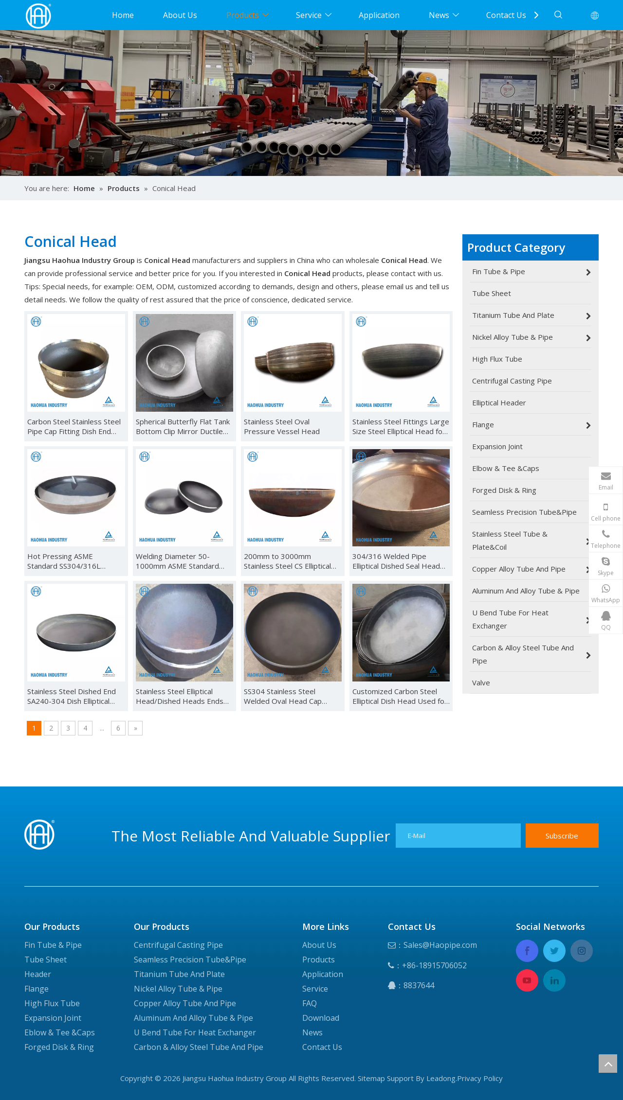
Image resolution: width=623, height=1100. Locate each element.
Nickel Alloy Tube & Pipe (178, 988)
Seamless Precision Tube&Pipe (190, 959)
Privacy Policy (480, 1078)
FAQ (309, 1003)
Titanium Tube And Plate (179, 974)
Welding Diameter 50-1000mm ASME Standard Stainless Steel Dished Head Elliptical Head (183, 561)
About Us (180, 15)
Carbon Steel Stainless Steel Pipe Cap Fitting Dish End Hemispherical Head (74, 426)
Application (379, 15)
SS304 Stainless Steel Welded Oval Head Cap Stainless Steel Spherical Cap (291, 696)
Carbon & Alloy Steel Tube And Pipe (198, 1047)
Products (242, 15)
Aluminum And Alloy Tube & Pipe (193, 1018)
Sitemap (371, 1078)
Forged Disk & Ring (59, 1047)
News (439, 15)
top (608, 1063)
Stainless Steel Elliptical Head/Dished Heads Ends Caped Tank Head (179, 696)
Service (309, 15)
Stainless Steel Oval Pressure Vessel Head (282, 426)
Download (320, 1018)
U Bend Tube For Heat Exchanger (195, 1032)
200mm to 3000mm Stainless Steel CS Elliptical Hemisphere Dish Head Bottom (287, 561)
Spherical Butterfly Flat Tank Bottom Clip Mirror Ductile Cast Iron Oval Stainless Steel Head (183, 426)
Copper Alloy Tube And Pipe (185, 1003)
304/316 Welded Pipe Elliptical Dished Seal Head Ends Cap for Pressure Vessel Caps (396, 561)
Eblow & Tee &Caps (59, 1032)
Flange (36, 988)
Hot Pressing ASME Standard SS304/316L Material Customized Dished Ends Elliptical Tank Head (74, 561)
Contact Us (506, 15)
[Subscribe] (562, 835)
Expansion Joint (52, 1018)
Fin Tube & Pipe (53, 945)
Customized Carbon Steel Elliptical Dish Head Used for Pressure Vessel (399, 696)
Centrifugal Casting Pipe (178, 945)
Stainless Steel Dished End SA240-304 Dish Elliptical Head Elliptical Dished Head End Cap (73, 696)
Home (123, 15)
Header (37, 974)
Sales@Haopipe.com (440, 945)
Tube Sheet (45, 959)
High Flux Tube (52, 1003)
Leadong (441, 1078)
